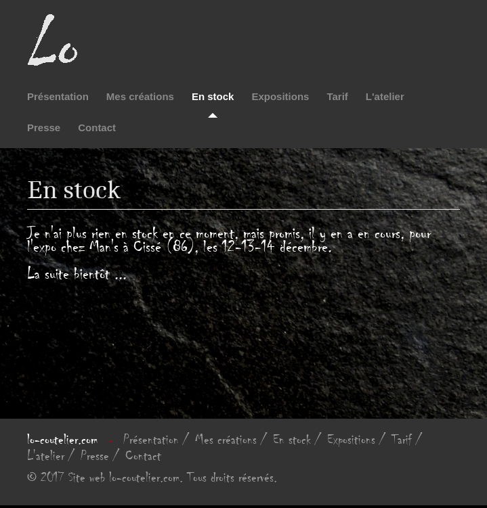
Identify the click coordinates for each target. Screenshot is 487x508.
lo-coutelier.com (62, 439)
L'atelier (385, 96)
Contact (97, 127)
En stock (213, 96)
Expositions (280, 96)
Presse (43, 127)
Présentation (58, 96)
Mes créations (140, 96)
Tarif (336, 96)
